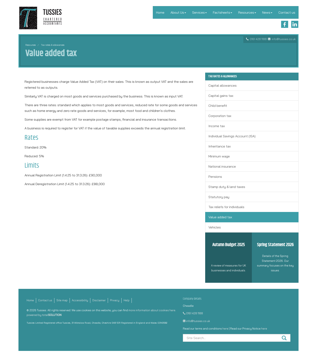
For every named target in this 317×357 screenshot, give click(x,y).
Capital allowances (222, 85)
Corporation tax (219, 116)
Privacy (114, 300)
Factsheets (222, 12)
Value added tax (220, 217)
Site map (62, 300)
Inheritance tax (219, 146)
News (267, 12)
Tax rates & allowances (53, 45)
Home (160, 12)
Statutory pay (218, 197)
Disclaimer (99, 300)
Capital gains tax (220, 96)
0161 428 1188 (258, 39)
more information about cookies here (151, 310)
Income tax (216, 126)
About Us (178, 12)
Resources (247, 12)
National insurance (222, 166)
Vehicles (214, 227)
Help (126, 300)
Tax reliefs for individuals (226, 207)
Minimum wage (219, 156)
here (225, 328)
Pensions (215, 177)
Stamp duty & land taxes (226, 187)
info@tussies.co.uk (284, 39)
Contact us (286, 12)
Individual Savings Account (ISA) (232, 136)
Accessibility (80, 300)
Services (199, 12)
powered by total (44, 315)
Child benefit (217, 106)
